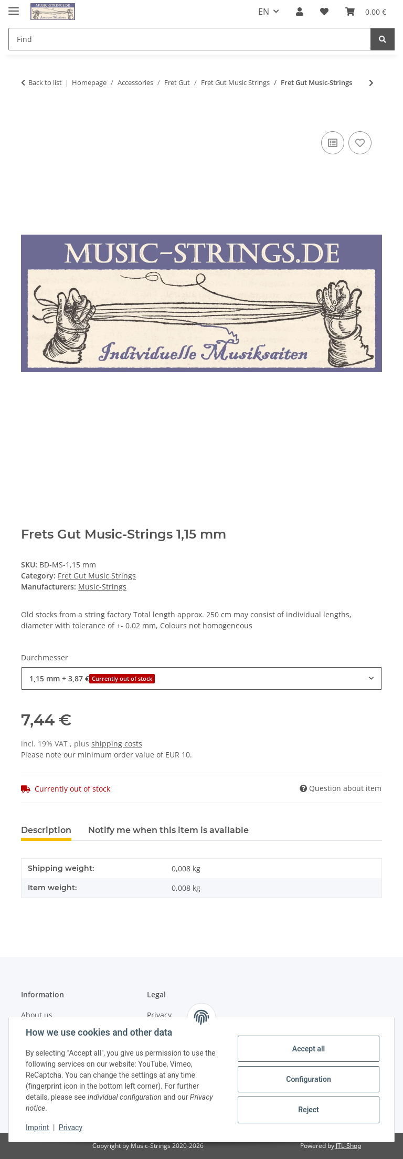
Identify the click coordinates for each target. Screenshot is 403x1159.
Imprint (37, 1127)
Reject (308, 1109)
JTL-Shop (348, 1145)
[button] (300, 11)
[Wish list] (324, 11)
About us (36, 1015)
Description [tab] (46, 830)
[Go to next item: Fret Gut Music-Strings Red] (371, 82)
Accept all (308, 1049)
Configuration (308, 1079)
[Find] (189, 39)
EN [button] (263, 11)
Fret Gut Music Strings (97, 576)
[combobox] (201, 678)
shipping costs (116, 744)
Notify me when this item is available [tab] (168, 830)
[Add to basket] (29, 117)
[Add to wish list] (360, 142)
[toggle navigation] (13, 6)
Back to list (45, 82)
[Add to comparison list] (332, 142)
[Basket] (366, 11)
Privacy (70, 1127)
